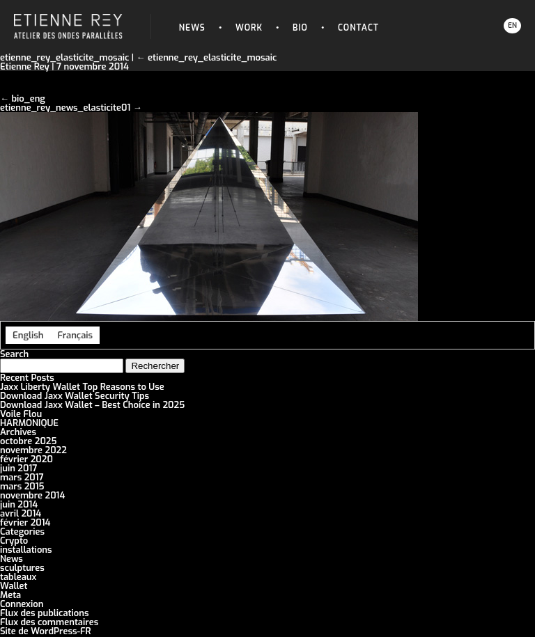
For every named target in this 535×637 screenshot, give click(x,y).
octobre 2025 (28, 441)
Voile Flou (21, 414)
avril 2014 (20, 513)
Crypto (14, 540)
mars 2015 (22, 486)
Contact (358, 27)
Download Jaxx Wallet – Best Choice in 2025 (92, 405)
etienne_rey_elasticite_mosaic (207, 57)
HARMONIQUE (29, 423)
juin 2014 (19, 504)
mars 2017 (22, 477)
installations (26, 550)
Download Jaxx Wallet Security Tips (74, 396)
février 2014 (25, 522)
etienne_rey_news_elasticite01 (65, 107)
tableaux (18, 577)
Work (249, 27)
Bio (300, 27)
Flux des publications (44, 613)
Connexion (21, 604)
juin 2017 (18, 468)
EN (512, 25)
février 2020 (26, 459)
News (192, 27)
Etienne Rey (24, 66)
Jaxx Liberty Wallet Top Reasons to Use (82, 387)
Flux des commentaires (49, 622)
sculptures (22, 568)
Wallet (14, 586)
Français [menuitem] (75, 335)
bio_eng (28, 98)
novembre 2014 (32, 495)
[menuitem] (28, 335)
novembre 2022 (33, 450)
